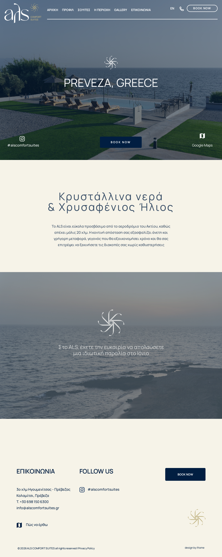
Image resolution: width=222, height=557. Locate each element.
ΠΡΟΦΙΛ (68, 10)
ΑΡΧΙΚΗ (52, 10)
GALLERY (120, 10)
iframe (200, 548)
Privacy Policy (86, 548)
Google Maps (202, 140)
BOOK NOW (202, 8)
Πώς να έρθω (32, 525)
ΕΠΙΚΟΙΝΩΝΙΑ (141, 10)
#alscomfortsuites (23, 145)
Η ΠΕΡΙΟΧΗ (102, 10)
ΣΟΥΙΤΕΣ (84, 10)
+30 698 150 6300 (182, 9)
